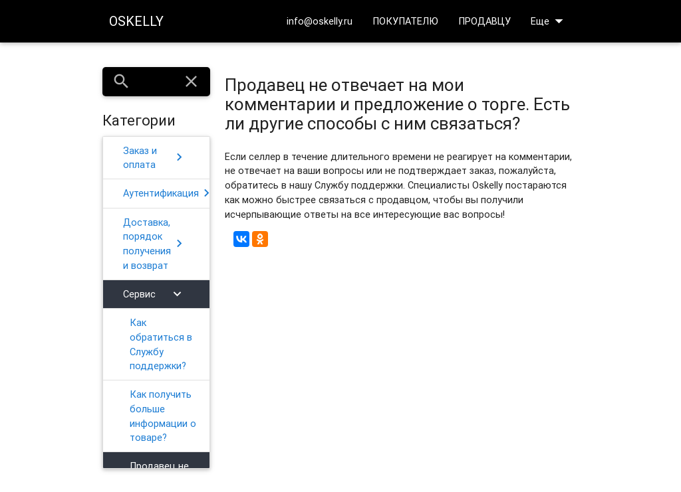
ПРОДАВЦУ (484, 21)
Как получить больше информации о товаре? (163, 416)
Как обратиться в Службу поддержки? (161, 344)
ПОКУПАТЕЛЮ (405, 21)
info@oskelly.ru (319, 21)
